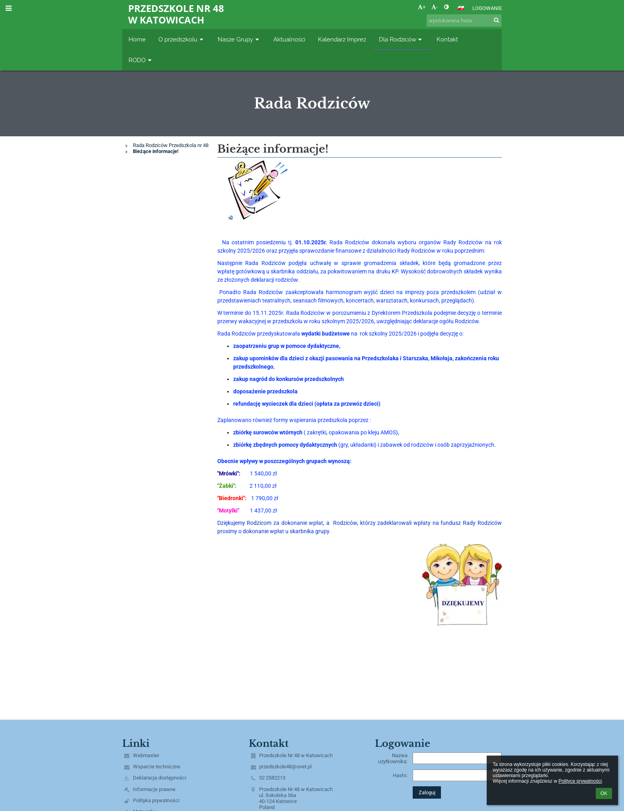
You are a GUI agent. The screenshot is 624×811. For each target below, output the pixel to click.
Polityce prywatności (580, 781)
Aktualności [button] (289, 39)
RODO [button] (141, 60)
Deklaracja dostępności (159, 778)
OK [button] (604, 793)
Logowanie (487, 8)
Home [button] (137, 39)
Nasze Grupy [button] (239, 39)
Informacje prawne (154, 789)
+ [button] (421, 7)
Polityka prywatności (156, 800)
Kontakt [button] (447, 39)
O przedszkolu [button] (181, 39)
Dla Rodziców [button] (401, 39)
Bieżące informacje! (156, 151)
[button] (461, 8)
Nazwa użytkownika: (393, 758)
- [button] (434, 7)
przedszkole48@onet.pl (285, 767)
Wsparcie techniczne (156, 767)
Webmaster (146, 755)
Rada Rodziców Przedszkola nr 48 (171, 145)
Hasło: (400, 775)
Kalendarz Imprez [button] (342, 39)
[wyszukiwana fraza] (464, 20)
